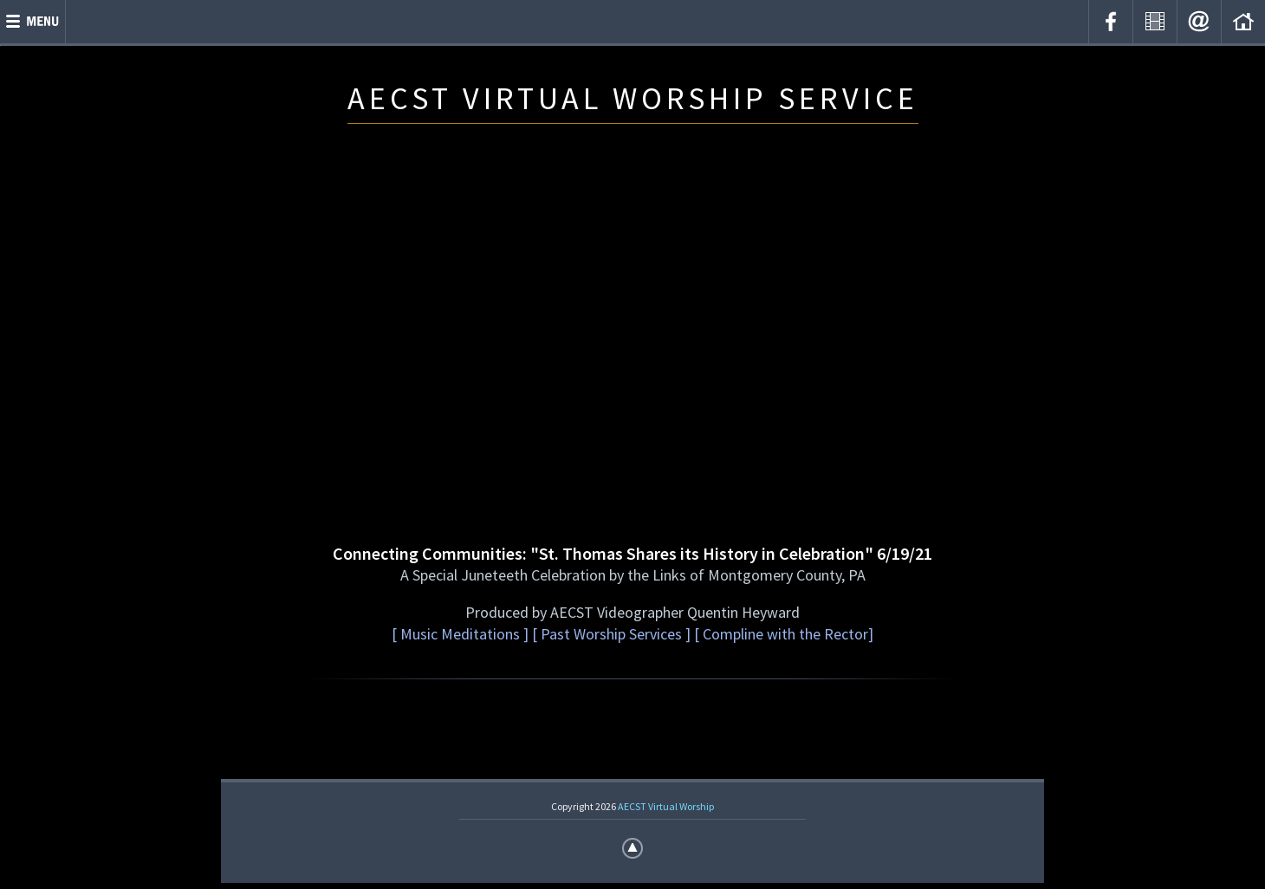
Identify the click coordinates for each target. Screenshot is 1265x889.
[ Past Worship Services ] (611, 634)
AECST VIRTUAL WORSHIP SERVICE (632, 98)
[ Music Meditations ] (460, 634)
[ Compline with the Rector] (782, 634)
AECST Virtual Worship (666, 806)
